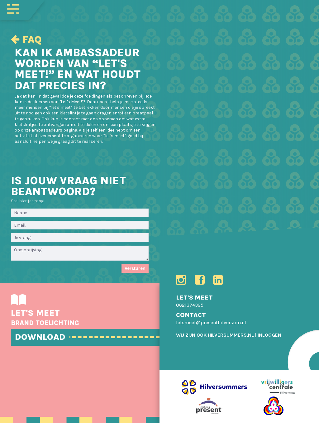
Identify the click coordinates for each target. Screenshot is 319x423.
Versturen (135, 268)
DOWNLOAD (40, 337)
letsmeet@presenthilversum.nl (211, 322)
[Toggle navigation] (13, 8)
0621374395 (189, 305)
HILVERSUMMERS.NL (231, 335)
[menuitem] (269, 335)
